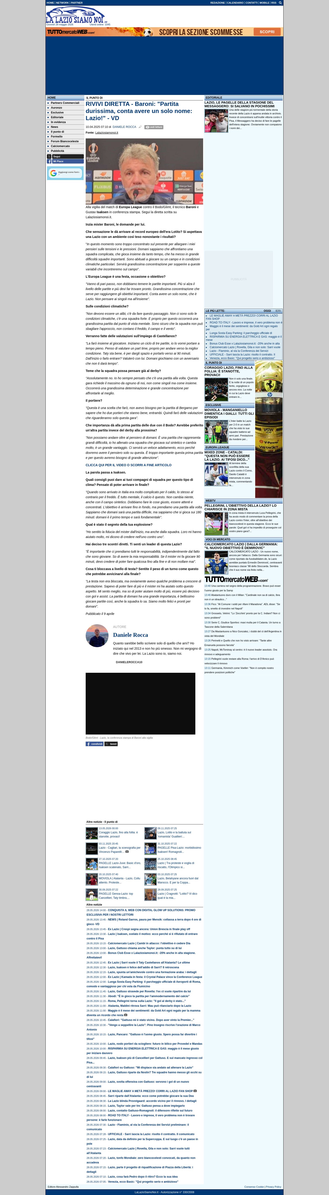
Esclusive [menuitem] (56, 112)
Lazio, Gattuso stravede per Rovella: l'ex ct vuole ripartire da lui (149, 991)
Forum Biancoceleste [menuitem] (63, 141)
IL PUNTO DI (214, 362)
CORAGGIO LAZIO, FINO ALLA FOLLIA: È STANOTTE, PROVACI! (228, 371)
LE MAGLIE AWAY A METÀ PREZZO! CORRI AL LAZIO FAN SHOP (150, 1091)
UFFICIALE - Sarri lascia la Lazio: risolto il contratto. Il (242, 354)
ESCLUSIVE (213, 405)
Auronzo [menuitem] (55, 107)
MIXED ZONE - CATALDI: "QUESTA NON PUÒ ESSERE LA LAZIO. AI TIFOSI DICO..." (227, 455)
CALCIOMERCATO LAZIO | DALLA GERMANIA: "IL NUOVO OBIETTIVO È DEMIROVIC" (241, 546)
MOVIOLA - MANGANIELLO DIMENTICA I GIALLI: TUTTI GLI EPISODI (229, 413)
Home (52, 97)
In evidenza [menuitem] (57, 122)
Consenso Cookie (254, 1186)
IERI (278, 310)
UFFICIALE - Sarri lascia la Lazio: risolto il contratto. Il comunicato (151, 1134)
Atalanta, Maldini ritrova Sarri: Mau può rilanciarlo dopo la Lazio (149, 1005)
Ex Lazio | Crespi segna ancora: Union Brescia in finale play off (149, 929)
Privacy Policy (273, 1186)
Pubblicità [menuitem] (56, 151)
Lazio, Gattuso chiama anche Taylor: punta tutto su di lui (145, 948)
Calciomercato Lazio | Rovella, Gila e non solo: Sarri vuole (245, 347)
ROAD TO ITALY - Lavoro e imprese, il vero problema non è (246, 322)
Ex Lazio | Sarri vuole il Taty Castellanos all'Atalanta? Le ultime (149, 962)
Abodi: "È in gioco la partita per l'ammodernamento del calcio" (149, 996)
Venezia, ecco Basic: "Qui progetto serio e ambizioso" (143, 1181)
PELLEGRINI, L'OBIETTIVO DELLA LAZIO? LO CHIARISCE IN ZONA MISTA (240, 507)
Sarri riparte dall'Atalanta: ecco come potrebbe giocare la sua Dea (151, 1096)
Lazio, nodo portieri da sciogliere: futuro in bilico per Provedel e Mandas (155, 1043)
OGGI (267, 310)
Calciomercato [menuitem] (59, 146)
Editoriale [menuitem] (56, 117)
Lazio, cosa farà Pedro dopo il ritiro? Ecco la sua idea (143, 1176)
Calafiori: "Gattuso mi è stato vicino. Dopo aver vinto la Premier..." (151, 1020)
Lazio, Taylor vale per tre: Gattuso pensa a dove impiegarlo (146, 1105)
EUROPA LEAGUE (217, 447)
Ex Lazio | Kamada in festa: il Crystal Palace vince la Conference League (155, 977)
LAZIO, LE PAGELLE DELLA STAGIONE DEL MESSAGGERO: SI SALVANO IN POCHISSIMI (239, 104)
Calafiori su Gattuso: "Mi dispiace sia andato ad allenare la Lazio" (150, 1067)
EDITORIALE (214, 97)
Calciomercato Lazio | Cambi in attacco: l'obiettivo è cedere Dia (149, 943)
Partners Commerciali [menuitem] (63, 103)
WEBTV (210, 500)
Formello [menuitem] (55, 136)
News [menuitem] (53, 127)
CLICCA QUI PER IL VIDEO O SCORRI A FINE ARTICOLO (129, 465)
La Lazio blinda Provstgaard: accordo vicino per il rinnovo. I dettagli (152, 1101)
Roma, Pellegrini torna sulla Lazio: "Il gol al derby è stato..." (147, 1001)
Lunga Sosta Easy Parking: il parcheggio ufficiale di (241, 333)
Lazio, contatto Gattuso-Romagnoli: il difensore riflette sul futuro (150, 1110)
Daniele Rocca (124, 127)
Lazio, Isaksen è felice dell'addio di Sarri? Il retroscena (143, 967)
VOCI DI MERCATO (218, 539)
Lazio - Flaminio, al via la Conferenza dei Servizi (239, 351)
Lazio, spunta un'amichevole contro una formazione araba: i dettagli (152, 972)
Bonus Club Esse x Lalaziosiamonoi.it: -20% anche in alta (245, 343)
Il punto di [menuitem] (56, 131)
